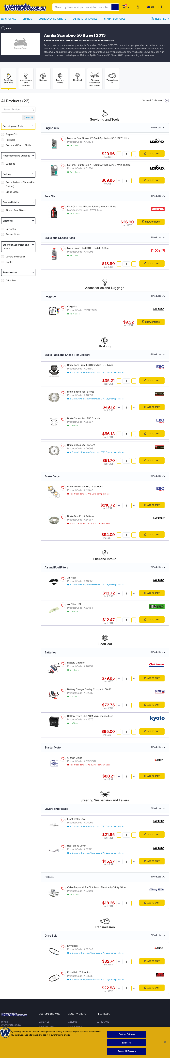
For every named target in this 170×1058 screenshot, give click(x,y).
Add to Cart (150, 155)
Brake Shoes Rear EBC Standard (84, 419)
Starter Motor (13, 235)
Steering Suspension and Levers (16, 247)
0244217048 (103, 1023)
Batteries (11, 229)
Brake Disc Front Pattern (80, 517)
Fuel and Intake (11, 203)
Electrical (8, 221)
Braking (7, 175)
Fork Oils (10, 140)
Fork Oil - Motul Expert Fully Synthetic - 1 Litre (91, 207)
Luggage (10, 164)
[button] (130, 6)
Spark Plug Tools (114, 18)
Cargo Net (72, 307)
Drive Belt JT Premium (79, 973)
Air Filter (71, 578)
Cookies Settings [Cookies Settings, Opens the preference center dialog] (127, 1034)
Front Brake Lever (77, 820)
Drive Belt (11, 281)
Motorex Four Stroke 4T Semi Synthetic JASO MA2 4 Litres (99, 165)
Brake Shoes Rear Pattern (81, 446)
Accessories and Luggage (16, 156)
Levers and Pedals (16, 257)
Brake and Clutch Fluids (18, 146)
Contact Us (44, 1023)
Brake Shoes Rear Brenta (80, 392)
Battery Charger (76, 663)
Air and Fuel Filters (16, 211)
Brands (27, 18)
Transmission (10, 273)
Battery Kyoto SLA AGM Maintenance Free (90, 717)
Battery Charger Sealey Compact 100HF (89, 690)
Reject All (126, 1043)
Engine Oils (12, 135)
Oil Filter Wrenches (85, 18)
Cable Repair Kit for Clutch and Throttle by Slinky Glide (96, 888)
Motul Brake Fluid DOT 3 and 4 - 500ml (88, 249)
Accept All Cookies (126, 1051)
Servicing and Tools (13, 127)
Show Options (149, 223)
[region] (85, 1042)
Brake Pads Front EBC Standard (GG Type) (90, 366)
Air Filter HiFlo (74, 605)
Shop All (8, 18)
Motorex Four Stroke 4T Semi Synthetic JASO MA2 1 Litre (98, 139)
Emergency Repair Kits (52, 18)
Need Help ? (160, 18)
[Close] (164, 1042)
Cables (9, 263)
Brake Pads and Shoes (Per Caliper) (20, 185)
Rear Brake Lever (76, 846)
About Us (72, 1023)
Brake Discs (12, 192)
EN (150, 6)
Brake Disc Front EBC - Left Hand (85, 487)
